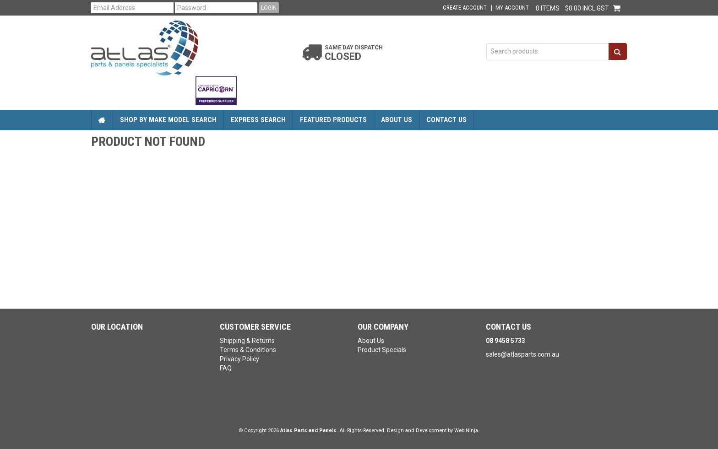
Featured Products (333, 120)
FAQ (226, 368)
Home (102, 120)
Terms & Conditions (248, 349)
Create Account (465, 8)
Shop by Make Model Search (168, 120)
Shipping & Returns (247, 340)
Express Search (258, 120)
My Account (512, 8)
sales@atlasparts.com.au (522, 354)
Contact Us (446, 120)
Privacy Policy (239, 359)
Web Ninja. (466, 430)
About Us (396, 120)
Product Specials (382, 349)
